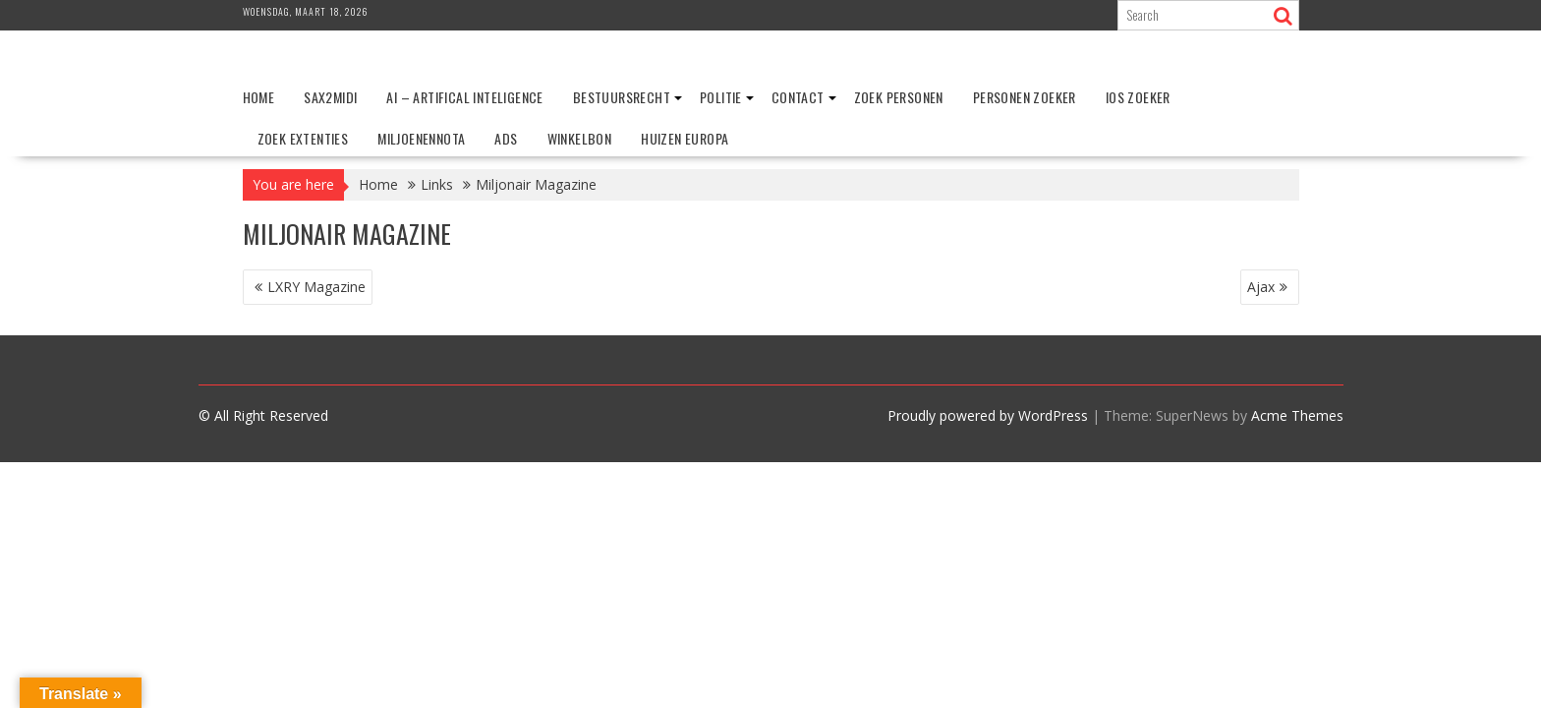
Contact (798, 97)
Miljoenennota (421, 138)
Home (259, 97)
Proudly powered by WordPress (987, 415)
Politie (721, 97)
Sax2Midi (330, 97)
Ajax (1261, 286)
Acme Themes (1297, 415)
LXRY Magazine (316, 286)
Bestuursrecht (621, 97)
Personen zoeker (1024, 97)
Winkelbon (579, 138)
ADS (505, 138)
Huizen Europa (684, 138)
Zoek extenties (303, 138)
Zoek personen (898, 97)
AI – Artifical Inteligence (464, 97)
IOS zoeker (1138, 97)
